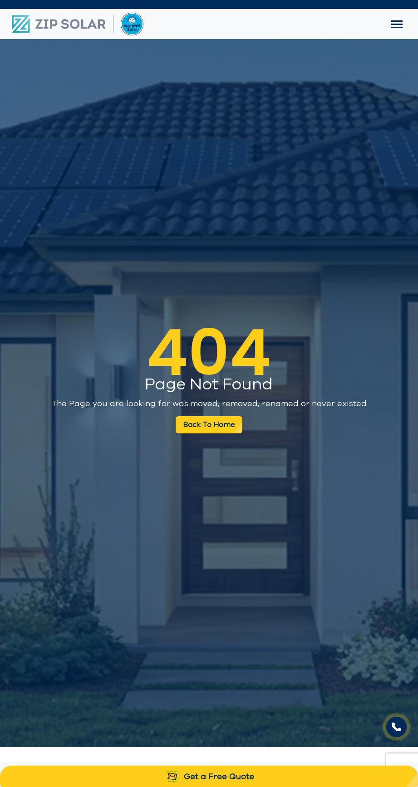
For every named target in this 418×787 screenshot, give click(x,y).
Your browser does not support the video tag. (396, 727)
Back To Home (209, 425)
